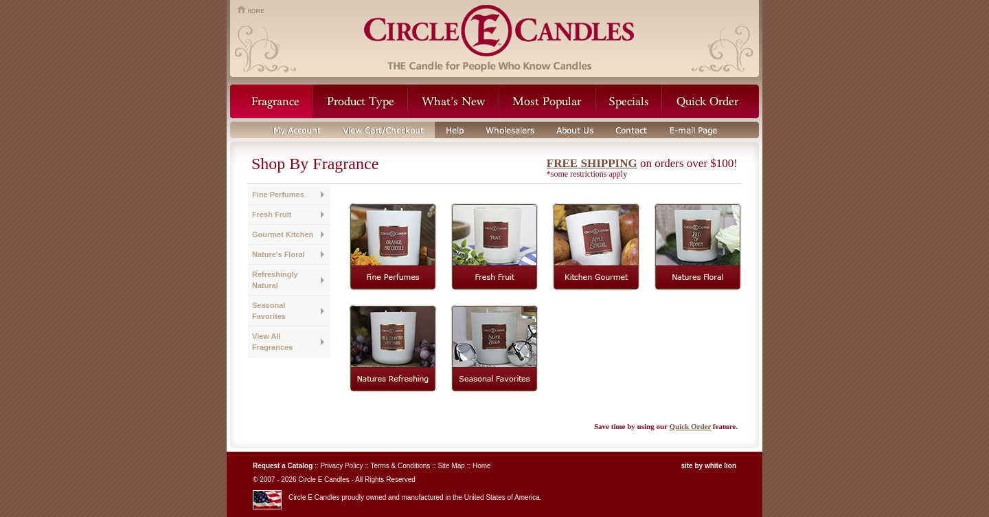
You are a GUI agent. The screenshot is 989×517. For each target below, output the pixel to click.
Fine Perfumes (278, 194)
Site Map (450, 466)
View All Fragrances (272, 341)
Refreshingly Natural (275, 279)
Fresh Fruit (271, 214)
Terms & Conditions (401, 466)
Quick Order (690, 426)
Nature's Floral (278, 254)
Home (482, 466)
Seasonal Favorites (269, 310)
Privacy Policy (341, 466)
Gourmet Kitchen (282, 234)
